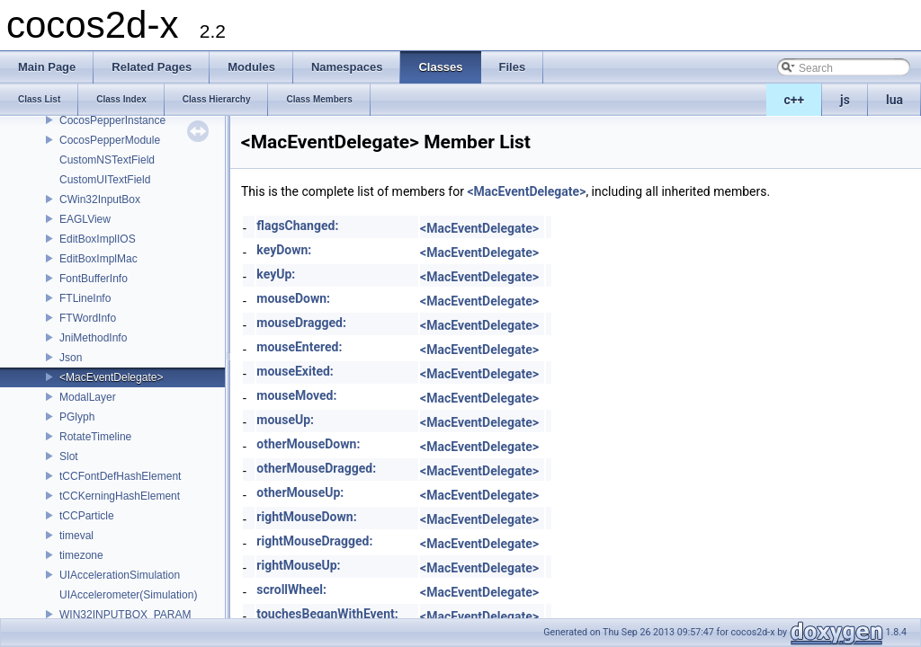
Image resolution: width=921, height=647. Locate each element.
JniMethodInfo (93, 338)
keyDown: (283, 250)
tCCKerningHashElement (119, 496)
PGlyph (76, 417)
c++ (794, 100)
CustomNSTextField (107, 160)
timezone (81, 555)
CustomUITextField (104, 179)
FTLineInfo (85, 298)
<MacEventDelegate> (111, 377)
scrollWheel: (291, 589)
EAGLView (85, 219)
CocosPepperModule (109, 140)
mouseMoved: (296, 395)
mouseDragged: (301, 322)
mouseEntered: (299, 347)
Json (70, 357)
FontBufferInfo (93, 278)
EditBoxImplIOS (97, 239)
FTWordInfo (87, 318)
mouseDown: (293, 298)
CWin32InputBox (99, 199)
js (845, 100)
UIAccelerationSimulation (119, 575)
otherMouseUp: (300, 492)
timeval (76, 535)
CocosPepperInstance (112, 120)
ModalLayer (87, 397)
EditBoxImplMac (98, 259)
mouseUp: (285, 419)
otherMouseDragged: (316, 468)
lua (894, 100)
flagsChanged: (297, 225)
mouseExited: (294, 371)
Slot (68, 456)
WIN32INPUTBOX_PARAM (125, 614)
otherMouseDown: (308, 444)
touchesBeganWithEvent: (327, 614)
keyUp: (275, 274)
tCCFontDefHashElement (120, 476)
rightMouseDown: (306, 517)
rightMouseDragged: (314, 541)
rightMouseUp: (298, 565)
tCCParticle (86, 516)
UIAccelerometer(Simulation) (128, 595)
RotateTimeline (95, 436)
